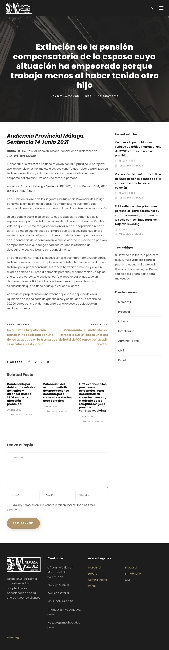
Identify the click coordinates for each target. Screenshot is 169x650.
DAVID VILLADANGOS (65, 96)
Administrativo (128, 341)
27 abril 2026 (86, 416)
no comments (108, 96)
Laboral (123, 321)
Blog (88, 96)
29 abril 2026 (14, 410)
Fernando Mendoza (22, 414)
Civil (121, 350)
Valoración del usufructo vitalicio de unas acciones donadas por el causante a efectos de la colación (57, 392)
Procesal (124, 312)
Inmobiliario (126, 331)
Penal (122, 360)
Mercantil (124, 302)
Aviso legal (14, 637)
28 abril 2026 (50, 406)
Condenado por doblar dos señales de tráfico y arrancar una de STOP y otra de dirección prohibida (21, 394)
